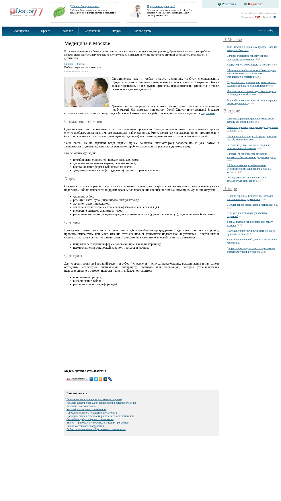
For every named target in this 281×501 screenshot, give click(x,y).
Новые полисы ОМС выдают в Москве (249, 64)
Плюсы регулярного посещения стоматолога (91, 412)
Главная (68, 64)
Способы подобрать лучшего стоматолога (89, 419)
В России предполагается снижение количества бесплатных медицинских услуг (251, 155)
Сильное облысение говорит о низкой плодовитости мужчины (248, 57)
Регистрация (229, 4)
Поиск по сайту (264, 30)
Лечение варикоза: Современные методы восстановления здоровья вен (250, 197)
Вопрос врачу (142, 31)
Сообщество (21, 31)
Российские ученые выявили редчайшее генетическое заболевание (249, 146)
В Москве (232, 39)
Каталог (67, 31)
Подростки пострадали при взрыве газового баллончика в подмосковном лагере (251, 84)
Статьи (81, 64)
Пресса (46, 31)
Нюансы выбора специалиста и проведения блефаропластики (101, 402)
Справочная (92, 31)
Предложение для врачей (161, 6)
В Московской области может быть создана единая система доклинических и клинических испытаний (251, 73)
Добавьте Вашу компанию (85, 6)
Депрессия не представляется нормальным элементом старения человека (251, 250)
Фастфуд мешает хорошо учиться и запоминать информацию (246, 179)
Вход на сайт (255, 4)
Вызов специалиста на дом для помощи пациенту (94, 399)
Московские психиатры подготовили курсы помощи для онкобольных (251, 93)
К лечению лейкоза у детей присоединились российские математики (252, 138)
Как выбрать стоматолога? (81, 406)
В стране (231, 110)
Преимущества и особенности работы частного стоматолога (100, 416)
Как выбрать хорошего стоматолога (86, 409)
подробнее (208, 113)
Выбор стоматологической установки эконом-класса (96, 429)
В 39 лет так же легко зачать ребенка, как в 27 (252, 204)
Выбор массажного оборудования (85, 425)
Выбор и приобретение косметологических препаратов (97, 422)
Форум (116, 31)
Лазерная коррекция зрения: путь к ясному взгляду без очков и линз (251, 120)
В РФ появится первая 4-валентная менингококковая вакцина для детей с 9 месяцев (249, 169)
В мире (230, 188)
